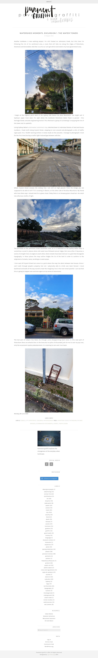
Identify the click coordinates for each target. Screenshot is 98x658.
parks (47, 547)
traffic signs (63, 423)
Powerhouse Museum (48, 560)
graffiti (47, 530)
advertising (47, 491)
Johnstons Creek (63, 420)
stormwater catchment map (38, 127)
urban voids (48, 597)
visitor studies (48, 600)
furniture (48, 526)
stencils (47, 577)
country (47, 514)
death (47, 519)
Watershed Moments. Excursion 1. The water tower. (49, 33)
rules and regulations (47, 570)
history (48, 535)
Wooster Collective (49, 616)
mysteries (32, 420)
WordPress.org (49, 646)
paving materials (47, 549)
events (48, 524)
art (47, 498)
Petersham (73, 420)
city (27, 420)
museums (48, 542)
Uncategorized (48, 593)
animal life (47, 494)
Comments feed (49, 644)
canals (23, 420)
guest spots (48, 533)
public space (48, 567)
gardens (47, 528)
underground (48, 595)
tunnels (48, 590)
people (47, 551)
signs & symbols (47, 572)
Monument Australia (49, 618)
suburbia (40, 420)
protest (47, 563)
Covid (48, 517)
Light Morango (51, 654)
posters (48, 558)
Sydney (55, 423)
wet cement (47, 604)
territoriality (47, 586)
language (48, 537)
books (47, 505)
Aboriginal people (48, 489)
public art (48, 565)
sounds (48, 574)
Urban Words (49, 614)
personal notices (47, 554)
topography (48, 588)
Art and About (49, 620)
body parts (48, 503)
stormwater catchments (44, 423)
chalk (47, 510)
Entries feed (49, 642)
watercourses (48, 420)
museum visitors (48, 540)
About (49, 1)
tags (47, 583)
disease (48, 521)
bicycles (47, 501)
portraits (48, 556)
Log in (49, 639)
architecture (48, 496)
